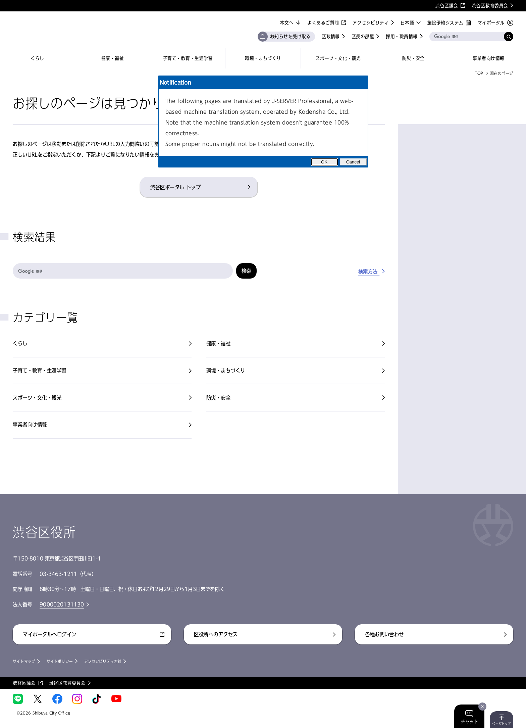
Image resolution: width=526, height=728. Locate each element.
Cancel (353, 161)
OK (324, 161)
